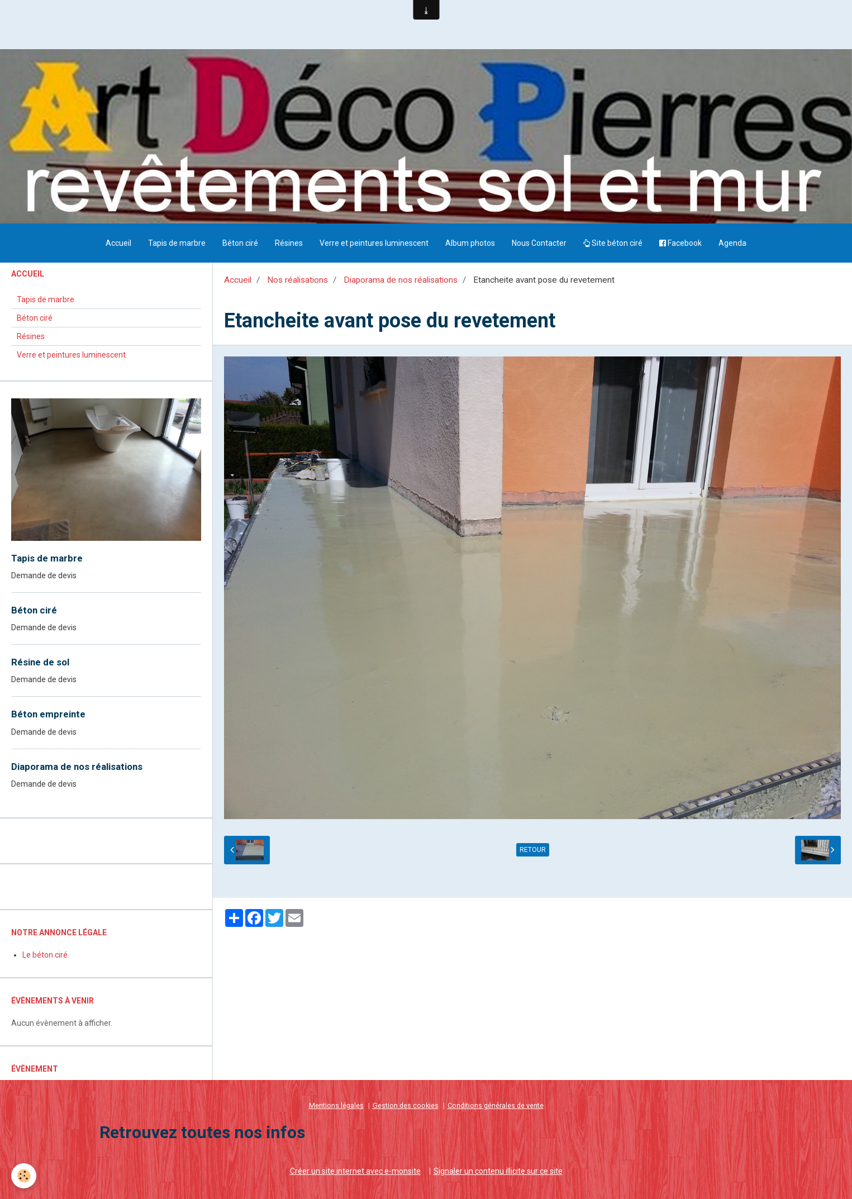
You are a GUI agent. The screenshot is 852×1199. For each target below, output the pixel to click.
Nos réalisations (297, 280)
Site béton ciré (612, 243)
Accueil (118, 243)
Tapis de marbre (177, 243)
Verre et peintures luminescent (374, 243)
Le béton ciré (45, 954)
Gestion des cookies (406, 1105)
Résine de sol (40, 662)
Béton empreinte (48, 714)
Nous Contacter (539, 243)
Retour (533, 850)
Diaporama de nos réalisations (401, 280)
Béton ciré (240, 243)
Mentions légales (336, 1105)
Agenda (732, 243)
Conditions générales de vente (496, 1105)
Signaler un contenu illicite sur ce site (498, 1171)
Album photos (470, 243)
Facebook (680, 243)
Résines (289, 243)
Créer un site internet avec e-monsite (355, 1171)
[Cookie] (23, 1175)
